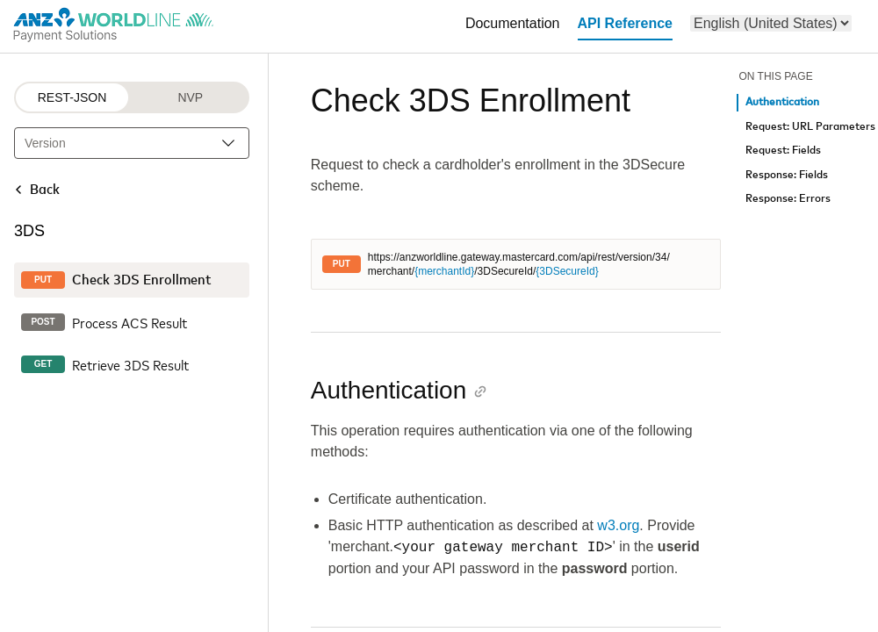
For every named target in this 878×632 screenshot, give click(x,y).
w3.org (618, 525)
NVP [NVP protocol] (190, 97)
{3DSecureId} (567, 271)
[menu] (771, 23)
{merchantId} (444, 271)
